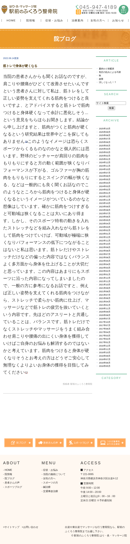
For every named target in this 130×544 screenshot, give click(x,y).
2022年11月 (104, 240)
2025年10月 (104, 128)
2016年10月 (104, 352)
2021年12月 (104, 278)
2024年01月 (104, 193)
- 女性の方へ (49, 478)
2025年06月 (104, 142)
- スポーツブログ (12, 487)
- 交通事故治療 (50, 491)
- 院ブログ (9, 478)
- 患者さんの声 (11, 482)
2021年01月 (104, 305)
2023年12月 (104, 196)
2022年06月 (104, 257)
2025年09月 (104, 132)
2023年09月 (104, 206)
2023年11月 (104, 200)
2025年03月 (104, 152)
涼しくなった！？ (107, 82)
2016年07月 (104, 359)
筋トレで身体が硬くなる (20, 66)
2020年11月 (104, 308)
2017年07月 (104, 325)
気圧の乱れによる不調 (110, 72)
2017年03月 (104, 335)
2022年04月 (104, 264)
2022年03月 (104, 268)
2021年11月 (104, 281)
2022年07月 (104, 254)
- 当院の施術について (54, 474)
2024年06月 (104, 176)
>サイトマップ (11, 527)
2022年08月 (104, 251)
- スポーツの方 (50, 482)
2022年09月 (104, 247)
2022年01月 (104, 274)
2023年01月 (104, 234)
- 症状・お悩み (50, 470)
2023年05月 (104, 220)
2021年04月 (104, 301)
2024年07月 (104, 173)
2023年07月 (104, 213)
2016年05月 (104, 366)
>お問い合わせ (30, 527)
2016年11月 (104, 349)
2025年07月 (104, 139)
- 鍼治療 (46, 487)
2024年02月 (104, 189)
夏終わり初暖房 (106, 69)
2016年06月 (104, 363)
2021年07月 (104, 295)
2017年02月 (104, 339)
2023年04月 (104, 223)
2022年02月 (104, 271)
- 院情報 (7, 474)
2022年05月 (104, 261)
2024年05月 (104, 179)
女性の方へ (98, 20)
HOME (11, 20)
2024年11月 (104, 166)
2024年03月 (104, 186)
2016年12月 (104, 346)
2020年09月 (104, 312)
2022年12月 (104, 237)
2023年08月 (104, 210)
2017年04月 (104, 332)
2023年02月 (104, 230)
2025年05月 (104, 145)
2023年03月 (104, 227)
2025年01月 (104, 159)
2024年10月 (104, 169)
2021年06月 (104, 298)
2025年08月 (104, 135)
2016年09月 (104, 356)
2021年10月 (104, 284)
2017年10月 (104, 322)
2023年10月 (104, 203)
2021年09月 (104, 288)
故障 (101, 79)
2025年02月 (104, 156)
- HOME (7, 470)
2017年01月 (104, 342)
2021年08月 (104, 291)
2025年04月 (104, 149)
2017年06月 (104, 329)
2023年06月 (104, 217)
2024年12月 (104, 162)
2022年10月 (104, 244)
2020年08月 (104, 315)
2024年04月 (104, 183)
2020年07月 (104, 318)
